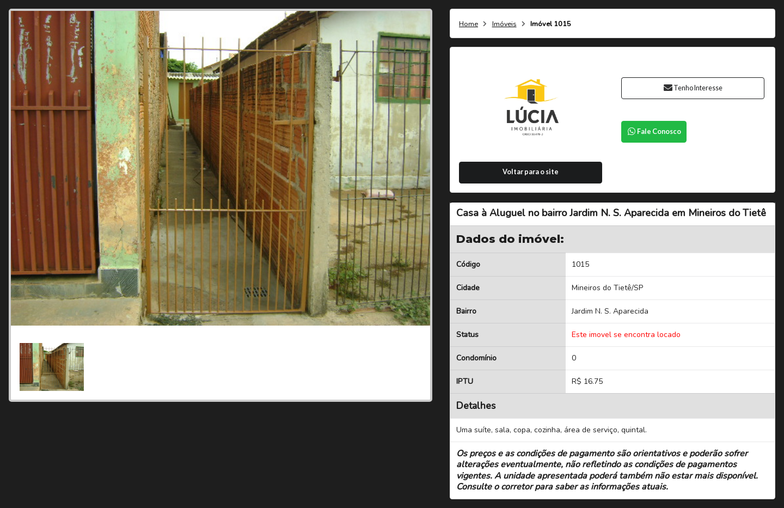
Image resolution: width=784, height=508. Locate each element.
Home (468, 24)
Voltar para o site (531, 172)
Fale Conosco (654, 131)
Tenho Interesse (692, 88)
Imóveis (504, 24)
